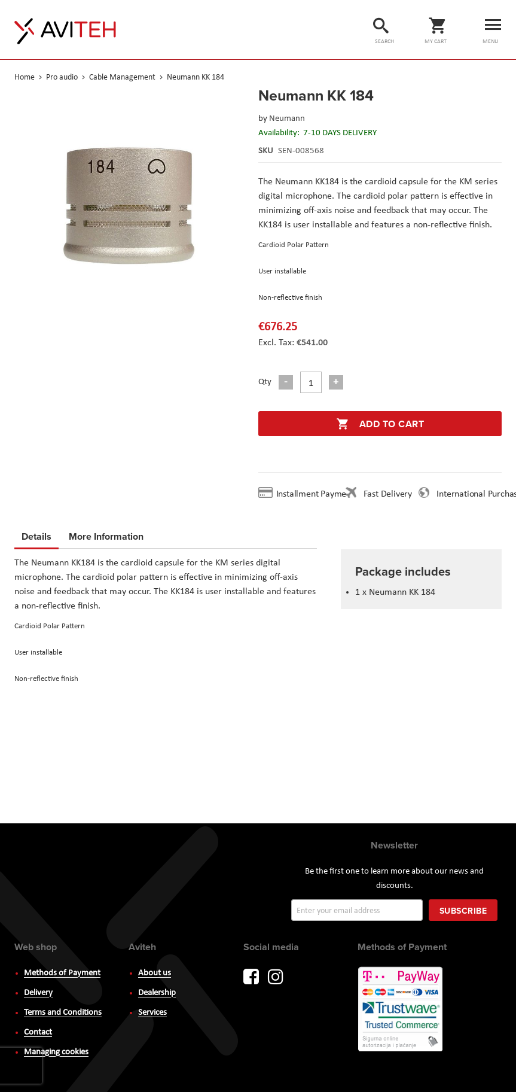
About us (154, 973)
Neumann (287, 118)
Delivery (38, 992)
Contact (38, 1032)
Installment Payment (317, 494)
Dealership (157, 992)
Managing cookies (56, 1052)
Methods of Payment (62, 973)
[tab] (36, 538)
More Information (106, 535)
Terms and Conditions (63, 1012)
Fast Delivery (388, 494)
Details (36, 536)
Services (152, 1012)
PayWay (401, 1010)
